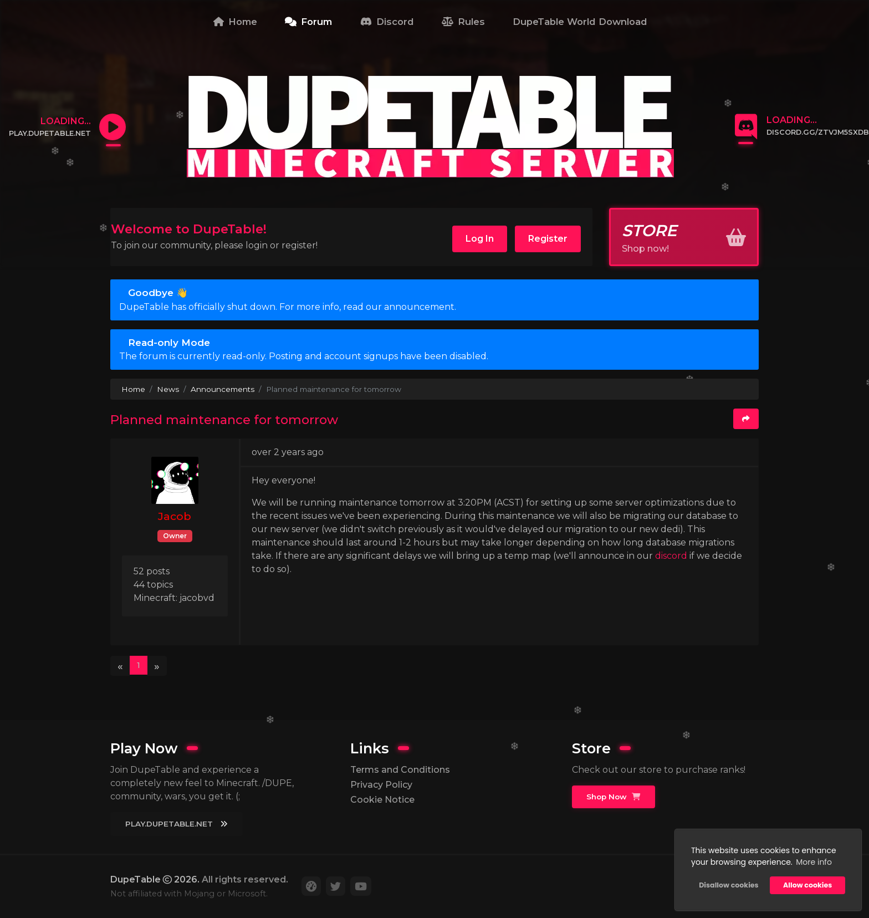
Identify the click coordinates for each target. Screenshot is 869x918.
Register (548, 238)
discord (672, 555)
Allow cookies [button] (807, 885)
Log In (480, 238)
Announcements (222, 389)
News (168, 389)
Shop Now (613, 796)
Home (235, 21)
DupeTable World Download (580, 21)
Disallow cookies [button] (728, 885)
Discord (387, 21)
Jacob (174, 516)
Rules (463, 21)
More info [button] (814, 862)
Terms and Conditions (400, 769)
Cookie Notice (382, 799)
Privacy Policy (381, 784)
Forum (308, 21)
